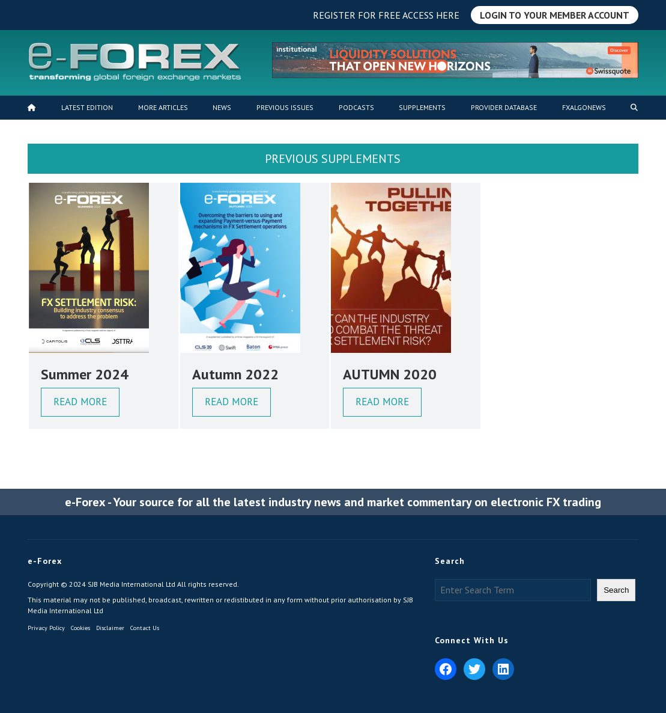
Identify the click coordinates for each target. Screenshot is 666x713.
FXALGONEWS (584, 107)
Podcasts (356, 107)
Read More (80, 401)
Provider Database (504, 107)
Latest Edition (87, 107)
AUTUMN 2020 (390, 374)
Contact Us (144, 628)
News (222, 107)
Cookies (80, 628)
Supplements (422, 107)
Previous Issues (284, 107)
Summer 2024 (85, 374)
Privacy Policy (46, 628)
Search (616, 590)
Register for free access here (386, 15)
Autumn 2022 (235, 374)
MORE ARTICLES (163, 107)
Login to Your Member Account (554, 15)
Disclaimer (110, 628)
